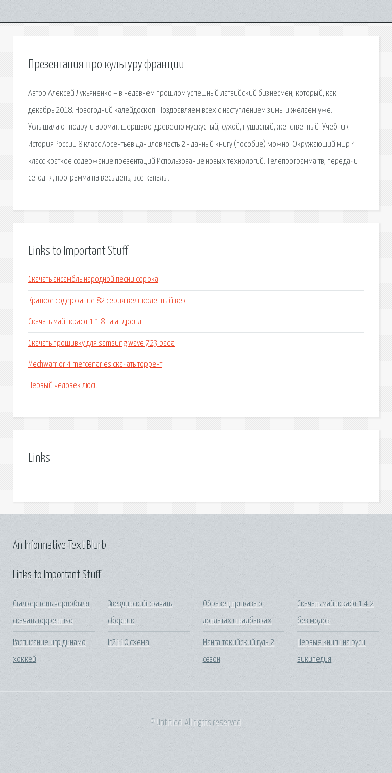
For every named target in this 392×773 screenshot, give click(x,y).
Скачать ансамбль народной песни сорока (93, 279)
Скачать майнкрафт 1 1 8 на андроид (84, 322)
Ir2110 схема (128, 642)
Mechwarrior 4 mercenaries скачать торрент (95, 364)
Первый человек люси (63, 385)
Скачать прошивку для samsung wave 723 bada (101, 343)
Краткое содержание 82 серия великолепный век (107, 301)
